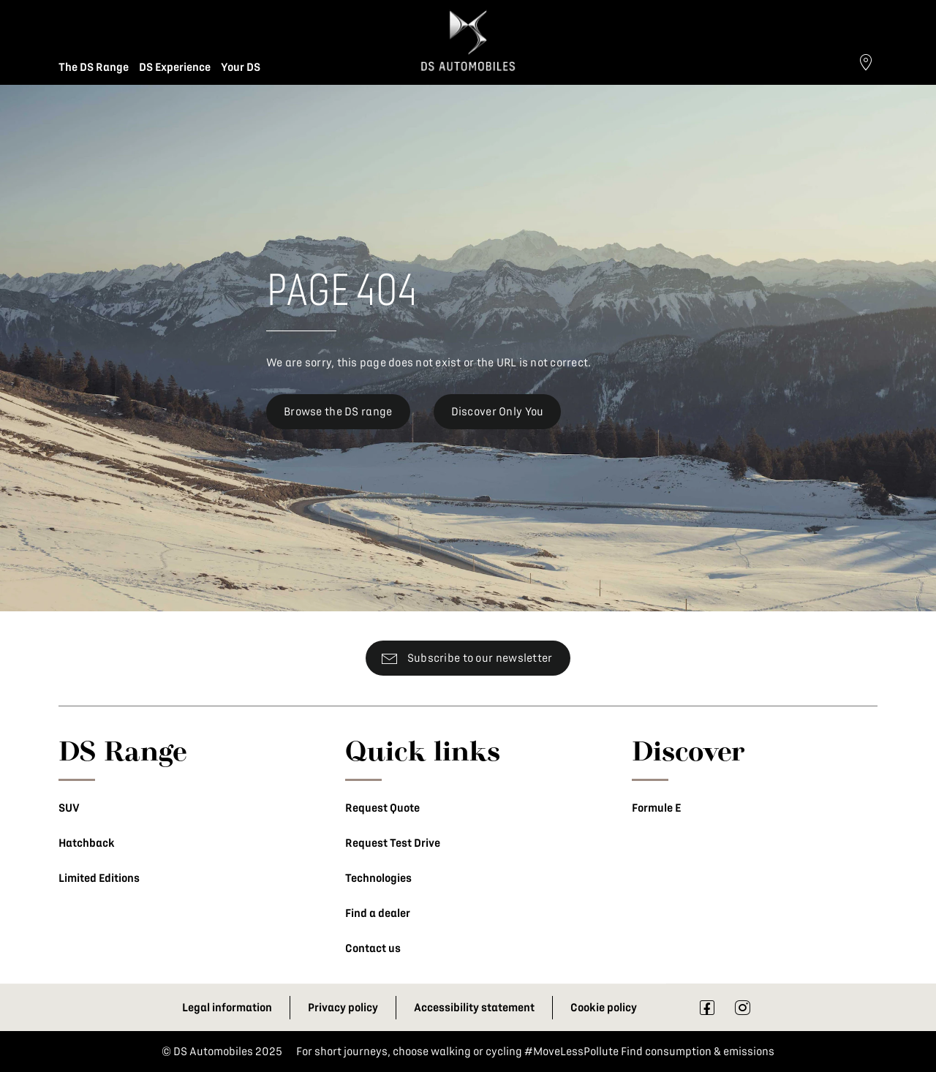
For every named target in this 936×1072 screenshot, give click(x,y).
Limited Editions (99, 878)
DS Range (122, 750)
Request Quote (382, 808)
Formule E (656, 808)
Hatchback (86, 843)
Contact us (373, 948)
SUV (69, 808)
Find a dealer (377, 913)
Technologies (378, 878)
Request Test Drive (392, 843)
